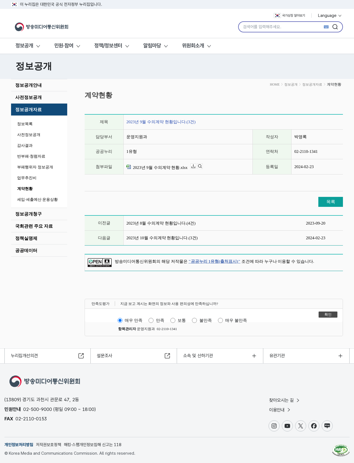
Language (330, 15)
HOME (275, 84)
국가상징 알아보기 (289, 15)
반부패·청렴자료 (31, 156)
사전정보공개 (28, 97)
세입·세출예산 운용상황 (37, 199)
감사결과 (25, 145)
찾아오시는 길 (286, 399)
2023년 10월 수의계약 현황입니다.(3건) (162, 238)
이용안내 (281, 409)
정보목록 (25, 124)
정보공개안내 (28, 85)
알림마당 (152, 45)
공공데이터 (26, 250)
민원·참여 (63, 45)
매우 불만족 (236, 320)
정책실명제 (26, 238)
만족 (160, 320)
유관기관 (278, 354)
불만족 (205, 320)
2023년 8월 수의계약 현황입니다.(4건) (161, 223)
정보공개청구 (28, 214)
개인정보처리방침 (18, 444)
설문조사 (105, 354)
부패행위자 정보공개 (35, 167)
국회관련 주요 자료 (34, 226)
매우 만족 (133, 320)
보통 (182, 320)
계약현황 (25, 189)
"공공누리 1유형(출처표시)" (215, 261)
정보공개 (24, 45)
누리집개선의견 (25, 354)
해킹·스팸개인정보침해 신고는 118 (92, 444)
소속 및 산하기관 (199, 354)
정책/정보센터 (108, 45)
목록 (330, 201)
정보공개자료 (28, 109)
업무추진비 (27, 178)
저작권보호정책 (48, 444)
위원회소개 (193, 45)
